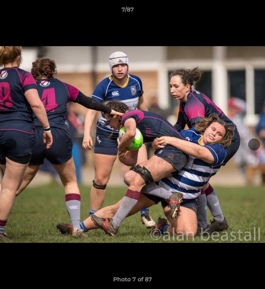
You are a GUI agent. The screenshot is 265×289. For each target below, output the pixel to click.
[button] (236, 11)
